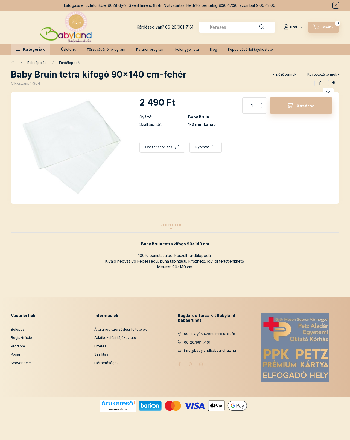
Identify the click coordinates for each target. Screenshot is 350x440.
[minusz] (261, 109)
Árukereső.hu (118, 409)
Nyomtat (202, 147)
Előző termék (286, 74)
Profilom (18, 346)
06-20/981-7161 (179, 27)
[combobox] (237, 27)
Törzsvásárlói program (106, 49)
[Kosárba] (301, 105)
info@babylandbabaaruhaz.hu (210, 350)
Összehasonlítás (158, 147)
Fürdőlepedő (69, 63)
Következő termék (322, 74)
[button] (30, 49)
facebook (179, 364)
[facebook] (319, 83)
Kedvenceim (21, 362)
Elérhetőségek (106, 362)
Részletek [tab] (171, 225)
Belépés (18, 329)
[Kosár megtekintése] (323, 27)
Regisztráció (21, 337)
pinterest (190, 364)
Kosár (16, 354)
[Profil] (293, 27)
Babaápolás (36, 63)
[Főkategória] (13, 62)
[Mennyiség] (252, 105)
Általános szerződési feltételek (120, 329)
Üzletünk (68, 49)
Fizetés (100, 346)
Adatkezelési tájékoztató (115, 337)
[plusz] (261, 102)
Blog (213, 49)
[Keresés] (262, 27)
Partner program (150, 49)
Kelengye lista (187, 49)
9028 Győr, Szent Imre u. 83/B (209, 333)
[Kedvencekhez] (328, 91)
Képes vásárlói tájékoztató (250, 49)
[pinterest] (333, 83)
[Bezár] (335, 5)
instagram (201, 364)
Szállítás (101, 354)
